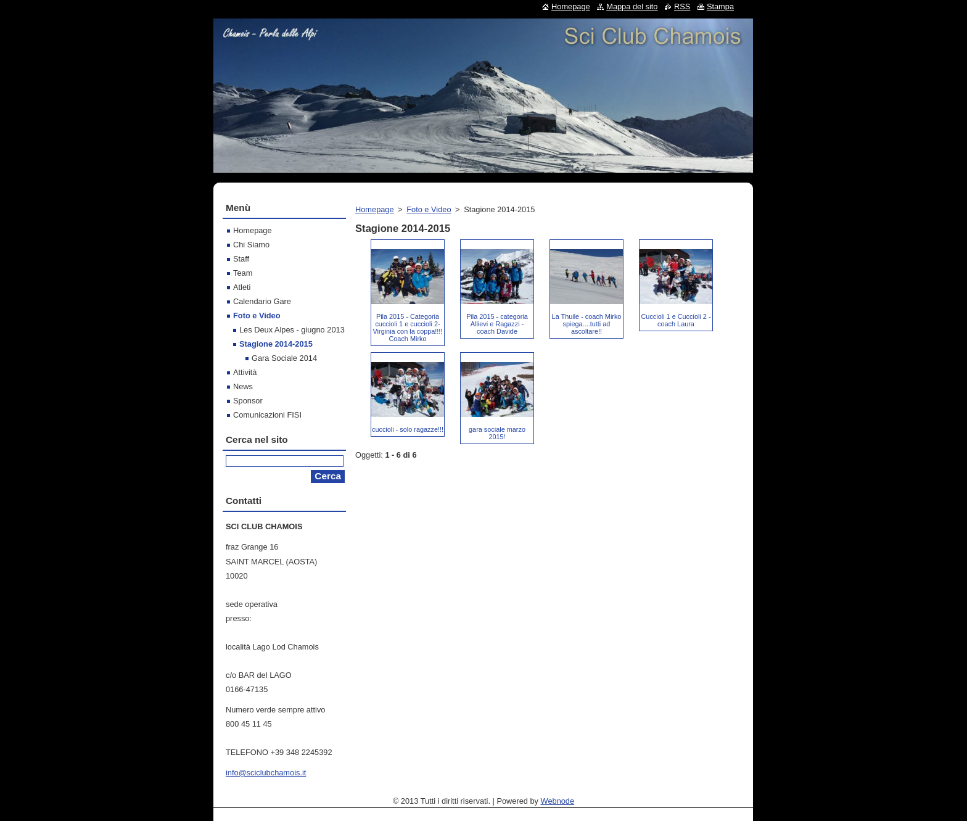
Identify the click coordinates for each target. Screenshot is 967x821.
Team (242, 273)
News (243, 386)
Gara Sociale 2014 (284, 358)
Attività (245, 372)
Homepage (374, 209)
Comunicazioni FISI (267, 414)
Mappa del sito (631, 6)
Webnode (558, 801)
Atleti (241, 287)
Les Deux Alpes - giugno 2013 (292, 329)
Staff (241, 258)
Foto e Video (428, 209)
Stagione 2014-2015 (276, 344)
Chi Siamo (251, 244)
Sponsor (248, 400)
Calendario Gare (262, 301)
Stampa (720, 6)
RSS (682, 6)
